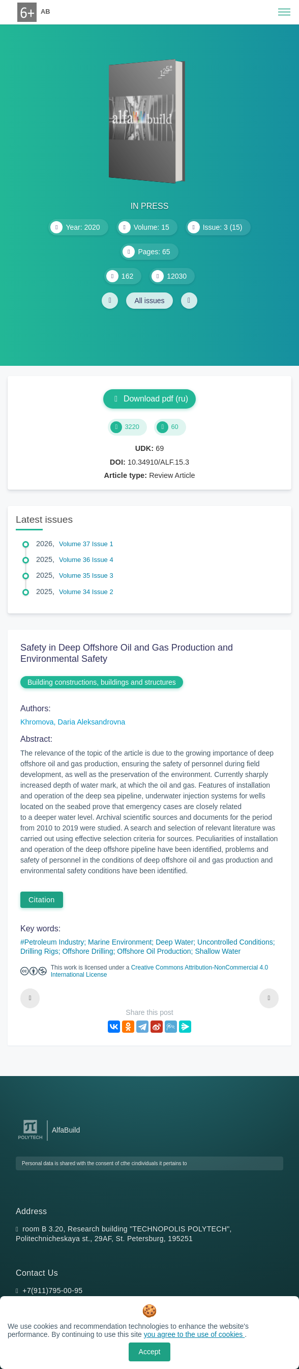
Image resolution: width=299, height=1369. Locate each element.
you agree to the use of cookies (194, 1334)
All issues (149, 301)
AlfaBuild (66, 1130)
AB (45, 11)
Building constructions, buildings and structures (101, 682)
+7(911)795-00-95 (52, 1290)
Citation (41, 900)
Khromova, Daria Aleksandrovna (72, 722)
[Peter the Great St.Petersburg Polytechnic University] (30, 1139)
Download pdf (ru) (149, 398)
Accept (150, 1352)
